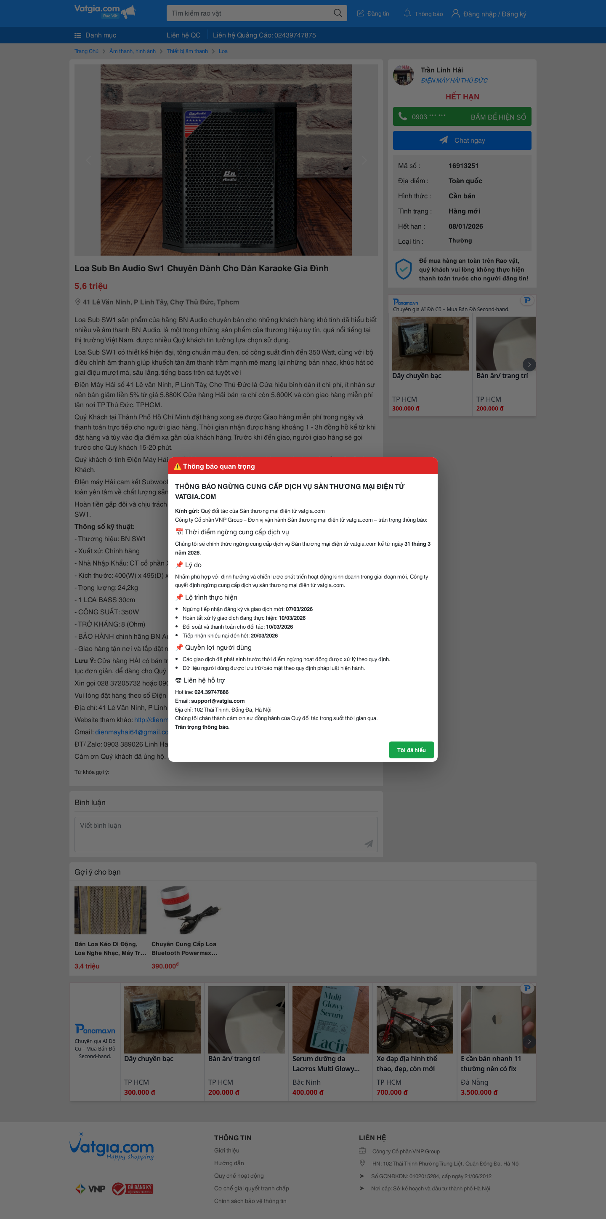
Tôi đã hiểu (411, 749)
